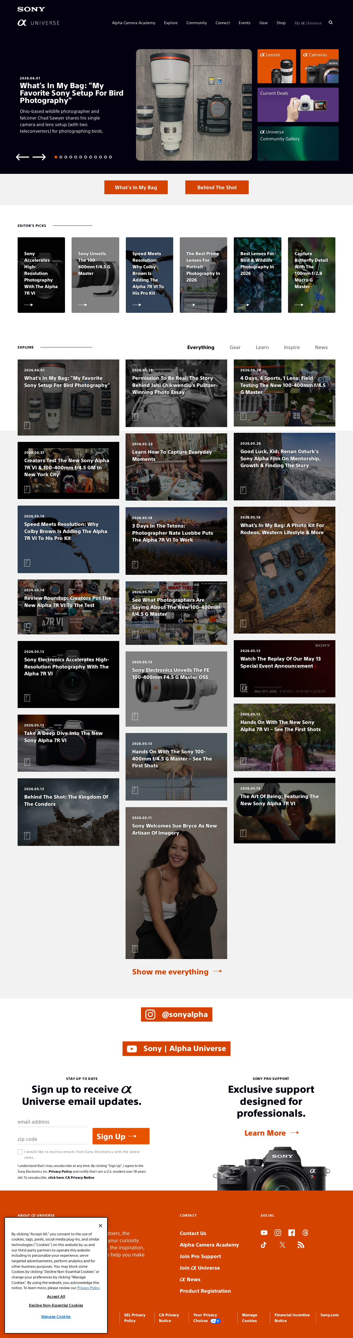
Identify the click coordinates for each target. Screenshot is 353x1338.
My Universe (308, 22)
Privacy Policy (60, 1171)
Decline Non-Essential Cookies (56, 1305)
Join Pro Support (200, 1256)
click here (56, 1177)
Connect (223, 22)
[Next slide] (39, 157)
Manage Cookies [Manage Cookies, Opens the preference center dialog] (56, 1316)
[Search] (330, 22)
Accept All (56, 1296)
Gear (263, 22)
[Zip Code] (52, 1139)
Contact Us (193, 1233)
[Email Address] (52, 1121)
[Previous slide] (22, 157)
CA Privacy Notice (79, 1177)
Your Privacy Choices (207, 1317)
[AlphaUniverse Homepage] (38, 22)
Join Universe (200, 1267)
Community (196, 22)
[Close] (100, 1226)
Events (245, 22)
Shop (281, 22)
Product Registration (205, 1290)
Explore (171, 22)
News (190, 1279)
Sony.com (330, 1314)
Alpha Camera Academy (133, 22)
